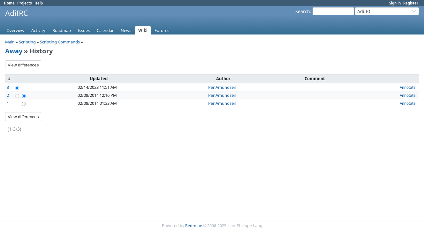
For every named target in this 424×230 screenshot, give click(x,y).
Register (410, 3)
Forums (162, 30)
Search (302, 11)
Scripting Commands (60, 42)
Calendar (105, 30)
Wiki (143, 30)
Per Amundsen (222, 87)
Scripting (27, 42)
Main (10, 42)
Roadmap (61, 30)
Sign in (395, 3)
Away (13, 51)
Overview (15, 30)
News (126, 30)
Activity (38, 30)
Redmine (193, 225)
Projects (24, 3)
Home (9, 3)
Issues (84, 30)
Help (38, 3)
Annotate (408, 87)
